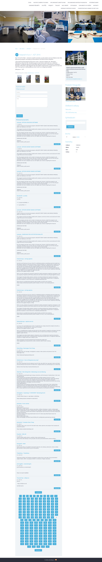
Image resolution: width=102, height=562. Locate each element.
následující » (38, 550)
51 (56, 506)
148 (54, 536)
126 (27, 530)
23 (24, 501)
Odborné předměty (34, 5)
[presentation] (26, 110)
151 (31, 538)
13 (24, 498)
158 (27, 541)
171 (50, 544)
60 (52, 509)
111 (31, 525)
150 (27, 538)
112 (36, 525)
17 (40, 498)
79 (48, 514)
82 (20, 517)
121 (41, 528)
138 (45, 533)
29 (48, 501)
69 (48, 512)
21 (56, 498)
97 (42, 520)
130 (45, 530)
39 (48, 504)
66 (36, 512)
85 (32, 517)
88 (44, 517)
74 (28, 514)
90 (52, 517)
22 (20, 501)
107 (50, 522)
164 (54, 541)
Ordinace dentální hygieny (68, 8)
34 (28, 504)
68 (44, 512)
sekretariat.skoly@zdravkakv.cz (74, 79)
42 (20, 506)
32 (20, 504)
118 (27, 528)
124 (54, 528)
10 (51, 496)
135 (31, 533)
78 (44, 514)
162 (45, 541)
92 (22, 520)
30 (52, 501)
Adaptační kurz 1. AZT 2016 (33, 72)
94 (30, 520)
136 (36, 533)
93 (26, 520)
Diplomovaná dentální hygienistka (77, 2)
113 (41, 525)
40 (52, 504)
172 (54, 544)
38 (44, 504)
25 (32, 501)
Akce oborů (65, 5)
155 (50, 538)
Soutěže (44, 5)
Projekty (50, 5)
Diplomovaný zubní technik (58, 2)
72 (20, 514)
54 (28, 509)
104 (36, 522)
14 (28, 498)
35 (32, 504)
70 (52, 512)
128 (36, 530)
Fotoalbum (73, 5)
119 (31, 528)
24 (28, 501)
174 (34, 546)
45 (32, 506)
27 (40, 501)
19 (48, 498)
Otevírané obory (93, 2)
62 (20, 512)
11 (55, 496)
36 (36, 504)
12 (20, 498)
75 (32, 514)
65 (32, 512)
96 (38, 520)
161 (41, 541)
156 (54, 538)
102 (27, 522)
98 (46, 520)
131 (50, 530)
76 (36, 514)
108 (54, 522)
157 (22, 541)
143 (31, 536)
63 (24, 512)
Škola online (68, 109)
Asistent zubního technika (40, 2)
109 (22, 525)
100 (54, 520)
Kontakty (95, 5)
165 (22, 544)
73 (24, 514)
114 (45, 525)
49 (48, 506)
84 (28, 517)
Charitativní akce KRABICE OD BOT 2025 (88, 8)
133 (22, 533)
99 (50, 520)
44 (28, 506)
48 (44, 506)
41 (56, 504)
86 (36, 517)
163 (50, 541)
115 (50, 525)
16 (36, 498)
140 (54, 533)
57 (40, 509)
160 (36, 541)
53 (24, 509)
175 (38, 546)
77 (40, 514)
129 (41, 530)
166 (27, 544)
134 (27, 533)
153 (41, 538)
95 (34, 520)
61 (56, 509)
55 (32, 509)
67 (40, 512)
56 (36, 509)
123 (50, 528)
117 (22, 528)
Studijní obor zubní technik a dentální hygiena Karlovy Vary (57, 27)
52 (20, 509)
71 (56, 512)
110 (27, 525)
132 (54, 530)
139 (50, 533)
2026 (78, 137)
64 (28, 512)
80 (52, 514)
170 (45, 544)
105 (41, 522)
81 (56, 514)
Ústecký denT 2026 (70, 101)
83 (24, 517)
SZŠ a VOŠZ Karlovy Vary (71, 112)
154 (45, 538)
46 (36, 506)
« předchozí (38, 492)
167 (31, 544)
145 (41, 536)
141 (22, 536)
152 (36, 538)
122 (45, 528)
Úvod (29, 2)
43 (24, 506)
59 (48, 509)
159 (31, 541)
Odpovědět (57, 144)
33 (24, 504)
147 (50, 536)
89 (48, 517)
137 (41, 533)
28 (44, 501)
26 (36, 501)
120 (36, 528)
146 (45, 536)
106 (45, 522)
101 (22, 522)
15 (32, 498)
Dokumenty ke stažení (85, 5)
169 (41, 544)
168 (36, 544)
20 (52, 498)
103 (31, 522)
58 (44, 509)
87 (40, 517)
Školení (57, 5)
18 (44, 498)
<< (67, 137)
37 (40, 504)
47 (40, 506)
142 (27, 536)
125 (22, 530)
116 (54, 525)
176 (43, 546)
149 (22, 538)
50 (52, 506)
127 (31, 530)
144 (36, 536)
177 (47, 546)
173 (29, 546)
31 (56, 501)
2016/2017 (29, 48)
